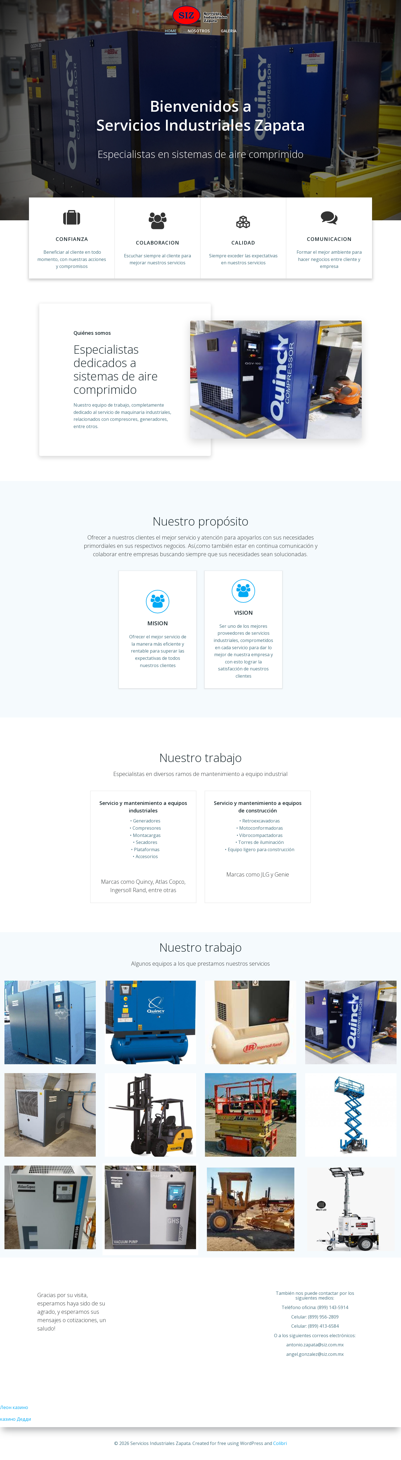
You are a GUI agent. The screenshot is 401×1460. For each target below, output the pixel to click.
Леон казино (14, 1407)
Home (171, 30)
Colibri (280, 1443)
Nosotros (199, 30)
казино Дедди (15, 1419)
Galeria (228, 30)
